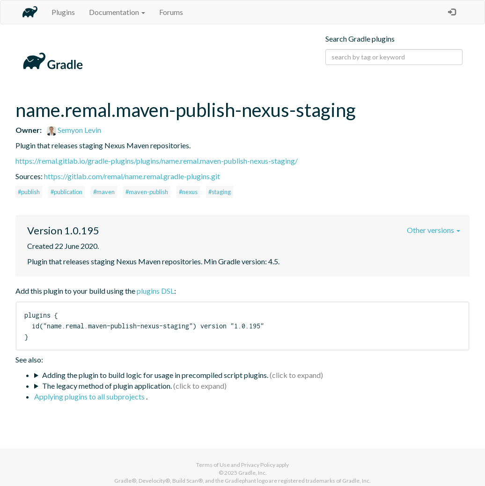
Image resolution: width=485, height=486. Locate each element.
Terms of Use (213, 464)
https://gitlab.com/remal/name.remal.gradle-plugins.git (132, 176)
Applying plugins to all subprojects (90, 396)
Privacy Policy (258, 464)
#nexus (188, 192)
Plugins (63, 11)
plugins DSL (155, 290)
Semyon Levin (74, 129)
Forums (171, 11)
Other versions (433, 229)
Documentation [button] (117, 11)
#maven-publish (146, 192)
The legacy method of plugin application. (107, 385)
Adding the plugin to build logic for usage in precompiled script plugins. (155, 374)
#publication (66, 192)
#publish (29, 192)
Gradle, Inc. (252, 472)
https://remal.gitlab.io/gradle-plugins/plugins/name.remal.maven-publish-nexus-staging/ (156, 160)
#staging (219, 192)
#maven (104, 192)
